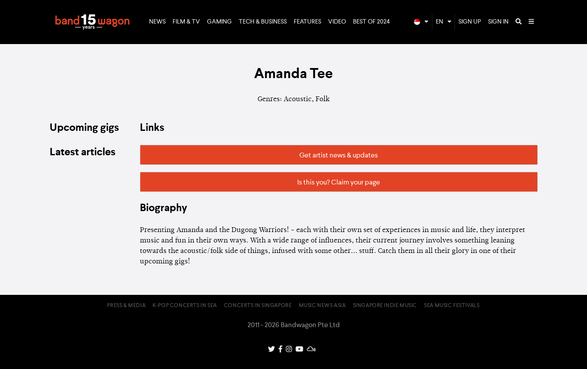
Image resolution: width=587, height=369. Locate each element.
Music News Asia (322, 305)
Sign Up (469, 22)
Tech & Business (263, 22)
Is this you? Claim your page (338, 182)
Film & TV (186, 22)
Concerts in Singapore (258, 305)
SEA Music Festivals (451, 305)
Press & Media (126, 305)
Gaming (219, 22)
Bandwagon (92, 22)
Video (337, 22)
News (157, 22)
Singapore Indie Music (385, 305)
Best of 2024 (371, 22)
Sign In (498, 22)
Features (307, 22)
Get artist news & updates (338, 155)
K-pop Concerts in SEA (185, 305)
